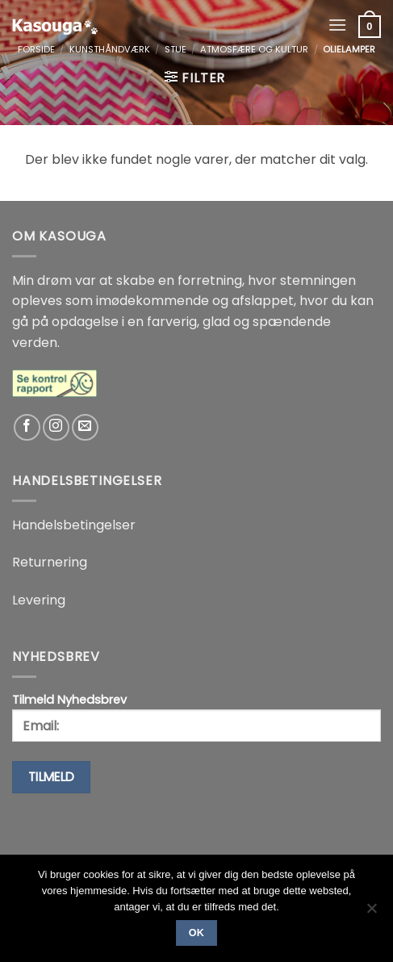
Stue (175, 49)
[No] (371, 913)
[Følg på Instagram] (56, 427)
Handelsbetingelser (74, 525)
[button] (337, 24)
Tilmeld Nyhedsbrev (196, 717)
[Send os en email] (85, 427)
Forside (36, 49)
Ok (197, 933)
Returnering (49, 562)
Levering (38, 600)
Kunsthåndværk (109, 49)
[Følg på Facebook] (27, 427)
